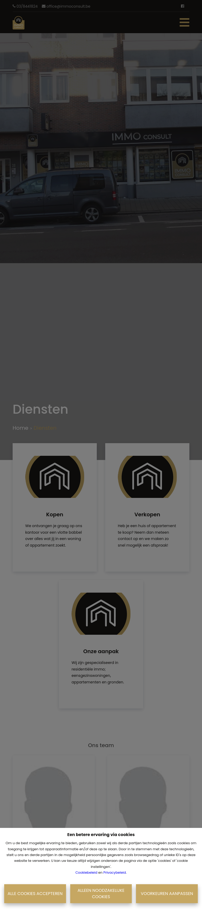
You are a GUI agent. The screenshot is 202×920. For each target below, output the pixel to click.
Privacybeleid (114, 872)
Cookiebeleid (86, 872)
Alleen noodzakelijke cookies (101, 893)
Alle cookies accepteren (35, 894)
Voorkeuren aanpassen (167, 894)
